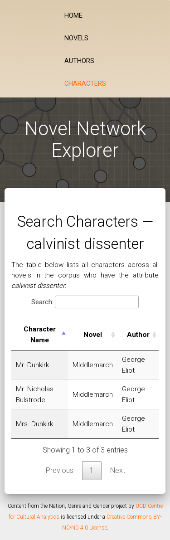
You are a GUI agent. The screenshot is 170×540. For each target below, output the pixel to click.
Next (117, 470)
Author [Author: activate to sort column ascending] (138, 335)
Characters (85, 84)
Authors (79, 61)
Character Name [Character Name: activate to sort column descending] (40, 334)
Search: (85, 302)
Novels (76, 38)
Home (73, 15)
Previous (59, 470)
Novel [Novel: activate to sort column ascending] (92, 335)
